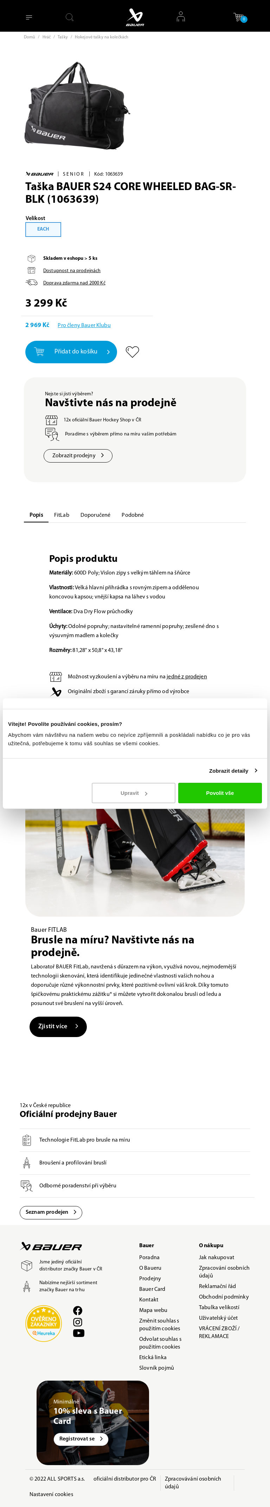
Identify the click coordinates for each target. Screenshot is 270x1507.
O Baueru (150, 1268)
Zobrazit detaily (229, 770)
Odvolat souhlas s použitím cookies (160, 1343)
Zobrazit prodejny (78, 456)
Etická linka (153, 1358)
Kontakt (148, 1300)
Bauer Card (152, 1289)
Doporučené (96, 515)
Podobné (133, 515)
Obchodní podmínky (224, 1297)
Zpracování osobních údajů (224, 1272)
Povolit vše (220, 793)
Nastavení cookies (51, 1494)
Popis (36, 515)
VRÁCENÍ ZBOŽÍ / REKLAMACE (219, 1332)
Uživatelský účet (218, 1318)
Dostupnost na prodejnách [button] (72, 271)
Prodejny (150, 1279)
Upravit (134, 793)
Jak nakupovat (216, 1258)
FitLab (61, 515)
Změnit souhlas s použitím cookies (159, 1325)
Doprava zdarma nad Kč (74, 283)
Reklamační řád (217, 1286)
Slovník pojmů (156, 1368)
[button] (238, 17)
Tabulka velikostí (219, 1308)
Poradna (149, 1258)
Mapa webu (153, 1310)
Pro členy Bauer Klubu (84, 325)
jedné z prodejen (187, 677)
